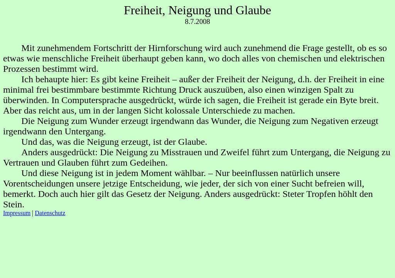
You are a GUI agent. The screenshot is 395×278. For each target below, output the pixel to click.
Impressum (16, 213)
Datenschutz (50, 213)
